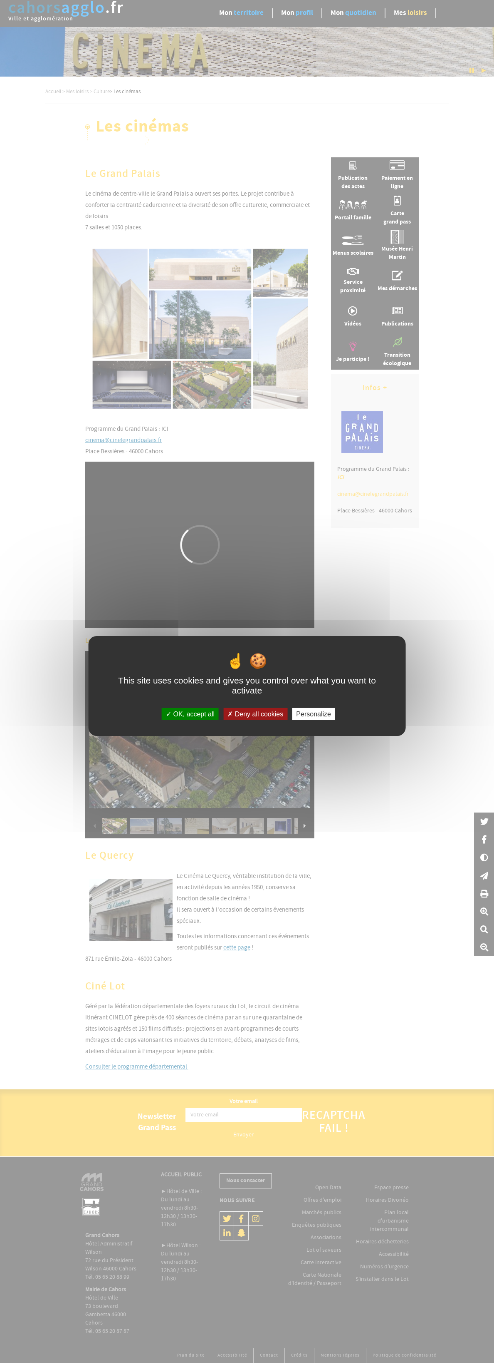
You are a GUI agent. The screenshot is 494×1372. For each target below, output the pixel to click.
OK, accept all (190, 714)
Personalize (313, 714)
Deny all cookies (255, 714)
